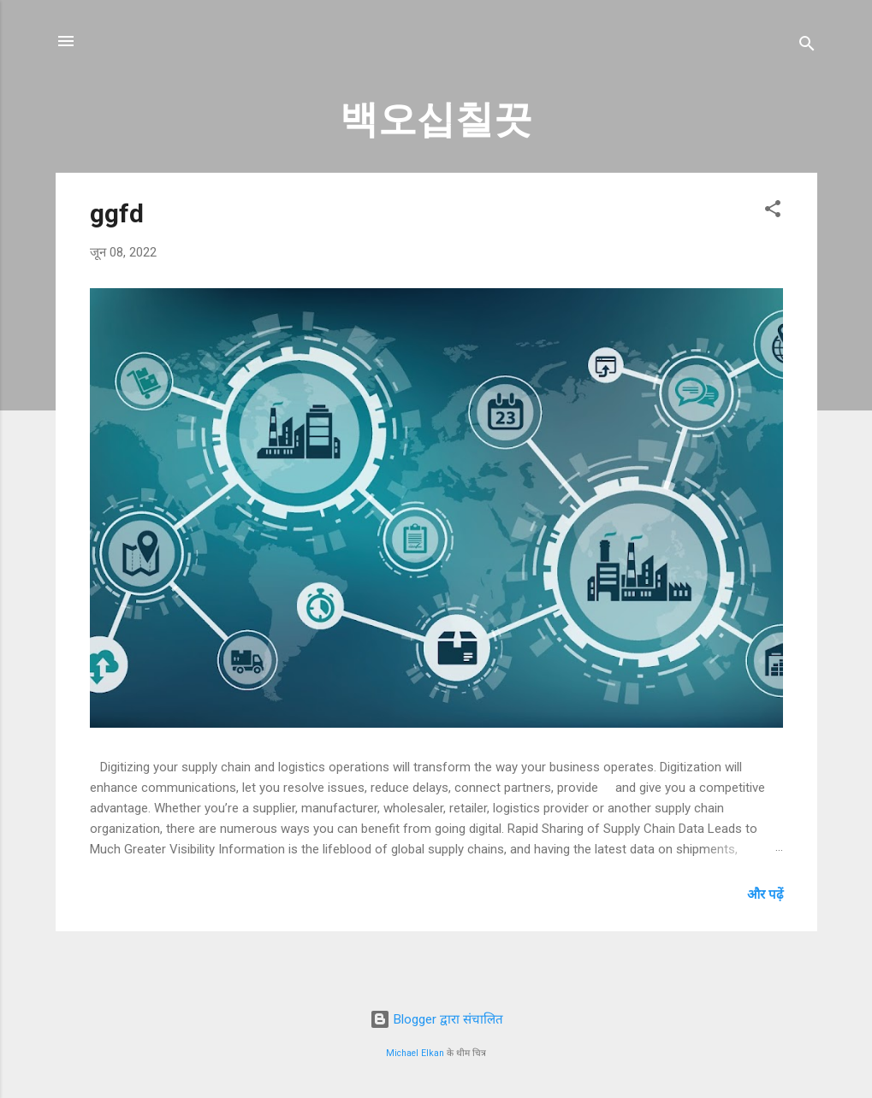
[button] (772, 211)
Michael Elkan (415, 1053)
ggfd (117, 213)
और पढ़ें (765, 894)
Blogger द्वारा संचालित (436, 1019)
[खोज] (807, 47)
